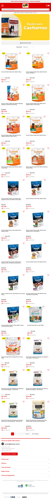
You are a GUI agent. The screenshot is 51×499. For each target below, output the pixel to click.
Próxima (27, 434)
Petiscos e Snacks (28, 12)
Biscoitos (35, 12)
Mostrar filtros (25, 43)
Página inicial (16, 12)
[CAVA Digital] (13, 497)
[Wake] (24, 497)
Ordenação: (19, 47)
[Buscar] (48, 9)
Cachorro (22, 12)
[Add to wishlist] (20, 53)
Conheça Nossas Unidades (9, 454)
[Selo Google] (38, 485)
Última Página (35, 434)
